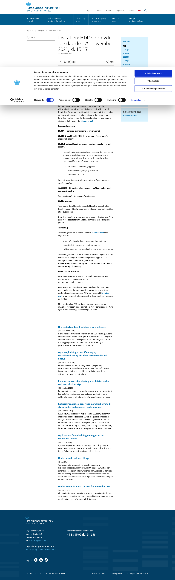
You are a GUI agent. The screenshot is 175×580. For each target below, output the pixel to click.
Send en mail (87, 121)
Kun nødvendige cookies (153, 22)
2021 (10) (126, 68)
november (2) (130, 78)
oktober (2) (129, 82)
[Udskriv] (112, 62)
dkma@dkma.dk (38, 540)
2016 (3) (126, 103)
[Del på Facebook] (60, 62)
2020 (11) (126, 71)
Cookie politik (116, 573)
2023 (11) (126, 60)
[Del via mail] (73, 62)
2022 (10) (126, 64)
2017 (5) (126, 99)
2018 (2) (126, 96)
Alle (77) (126, 41)
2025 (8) (126, 53)
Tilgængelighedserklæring (138, 573)
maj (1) (127, 89)
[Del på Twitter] (69, 62)
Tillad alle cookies (153, 6)
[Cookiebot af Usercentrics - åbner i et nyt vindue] (16, 33)
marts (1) (128, 92)
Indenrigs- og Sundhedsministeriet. (41, 549)
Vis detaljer (136, 33)
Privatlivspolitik (98, 573)
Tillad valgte (153, 14)
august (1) (129, 85)
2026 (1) (126, 49)
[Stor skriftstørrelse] (107, 62)
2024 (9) (126, 57)
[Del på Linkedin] (65, 62)
